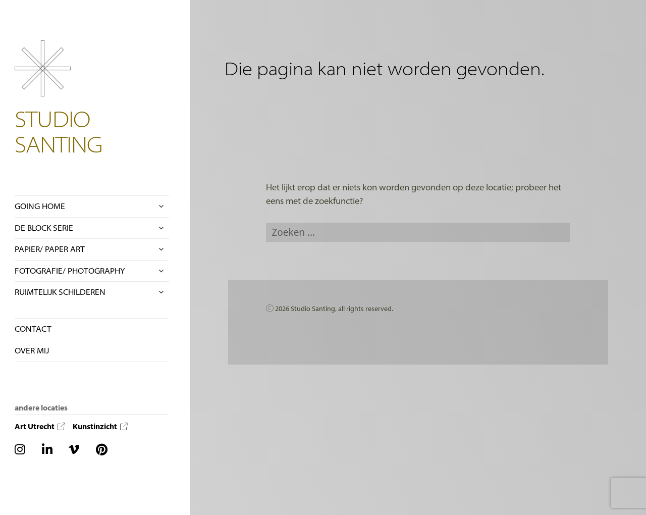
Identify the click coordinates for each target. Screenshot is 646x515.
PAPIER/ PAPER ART (50, 249)
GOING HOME (40, 206)
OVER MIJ (32, 350)
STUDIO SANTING (59, 131)
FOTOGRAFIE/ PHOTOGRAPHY (70, 271)
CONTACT (33, 329)
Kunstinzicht (100, 426)
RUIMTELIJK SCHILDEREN (60, 292)
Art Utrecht (40, 426)
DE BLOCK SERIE (44, 228)
